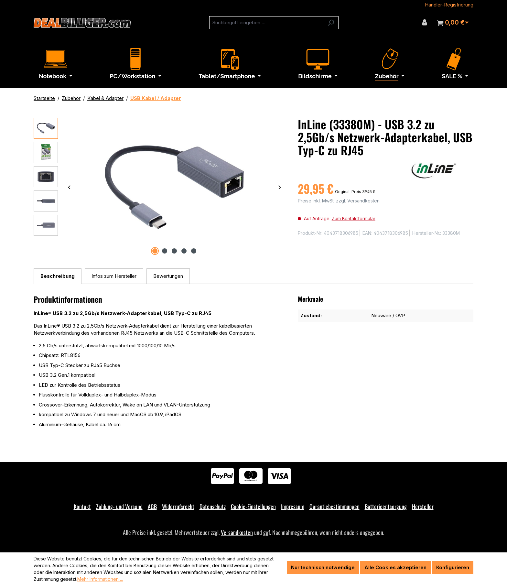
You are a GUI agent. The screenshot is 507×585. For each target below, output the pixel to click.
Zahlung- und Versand (119, 506)
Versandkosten (237, 532)
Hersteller (423, 506)
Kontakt (82, 506)
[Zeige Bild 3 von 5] (174, 251)
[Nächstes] (280, 187)
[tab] (57, 276)
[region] (159, 187)
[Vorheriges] (69, 187)
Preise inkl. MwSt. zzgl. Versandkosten (339, 200)
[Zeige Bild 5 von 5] (193, 251)
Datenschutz (213, 506)
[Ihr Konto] (424, 22)
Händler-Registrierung (449, 5)
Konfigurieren (452, 567)
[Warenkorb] (452, 22)
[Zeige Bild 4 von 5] (184, 251)
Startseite (44, 98)
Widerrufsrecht (178, 506)
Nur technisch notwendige (323, 567)
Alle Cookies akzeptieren (395, 567)
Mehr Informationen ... (100, 579)
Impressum (292, 506)
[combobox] (266, 22)
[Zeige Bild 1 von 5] (154, 251)
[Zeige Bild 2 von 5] (164, 251)
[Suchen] (331, 22)
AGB (152, 506)
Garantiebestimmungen (334, 506)
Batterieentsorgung (386, 506)
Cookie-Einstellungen (253, 506)
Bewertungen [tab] (168, 276)
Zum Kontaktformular (353, 218)
